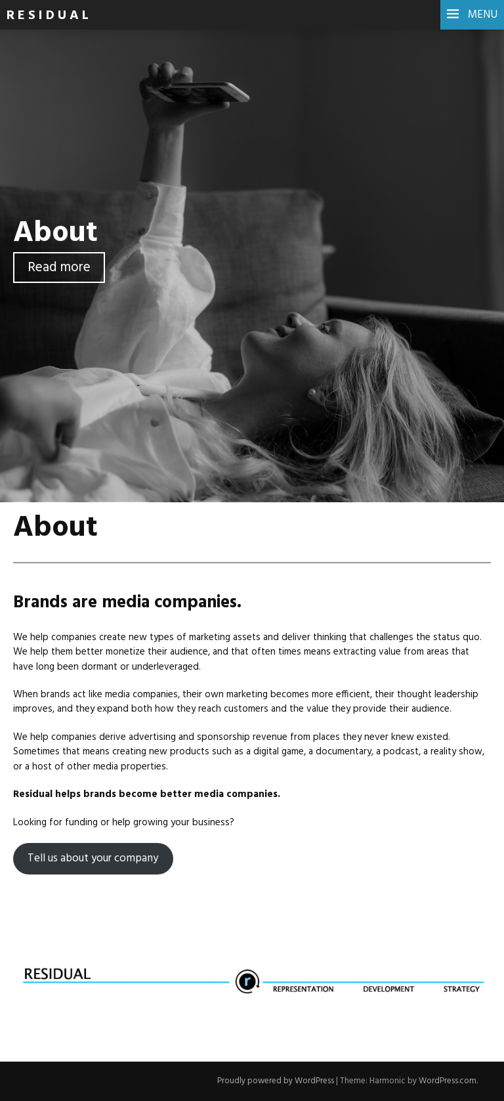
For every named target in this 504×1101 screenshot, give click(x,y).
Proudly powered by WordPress (275, 1081)
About (55, 233)
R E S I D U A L (48, 15)
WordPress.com (447, 1081)
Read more (59, 267)
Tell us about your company (93, 858)
